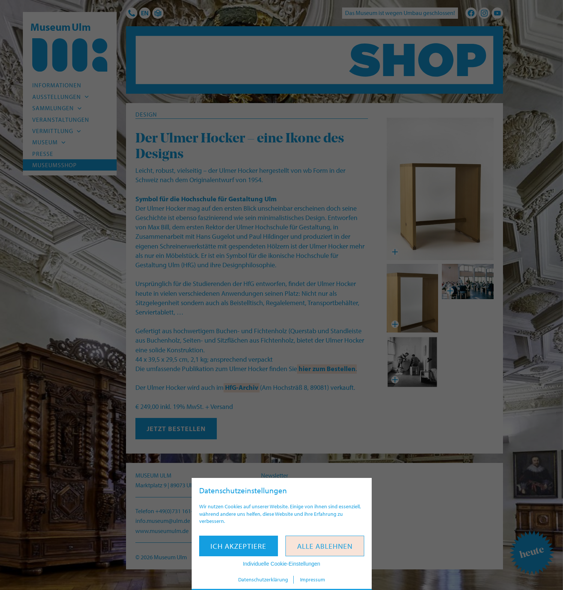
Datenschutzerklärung (263, 579)
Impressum (312, 579)
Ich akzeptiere (238, 546)
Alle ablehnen (325, 546)
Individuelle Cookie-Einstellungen (281, 564)
